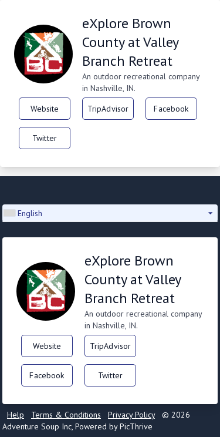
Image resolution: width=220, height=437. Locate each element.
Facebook (171, 108)
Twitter (44, 138)
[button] (110, 213)
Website (45, 108)
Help (15, 414)
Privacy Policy (131, 414)
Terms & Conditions (66, 414)
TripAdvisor (108, 108)
